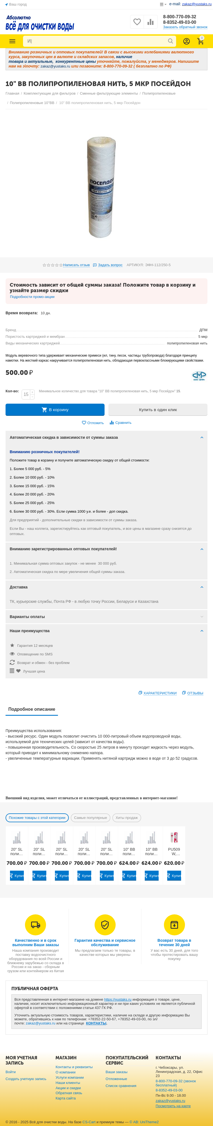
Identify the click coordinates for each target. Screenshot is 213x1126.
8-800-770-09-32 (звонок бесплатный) (176, 1083)
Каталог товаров (12, 41)
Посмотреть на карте (173, 1106)
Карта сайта (65, 1098)
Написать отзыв (76, 265)
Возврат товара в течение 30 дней (174, 942)
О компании (65, 1072)
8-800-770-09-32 (179, 16)
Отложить (93, 423)
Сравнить (120, 422)
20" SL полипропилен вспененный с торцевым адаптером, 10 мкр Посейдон (62, 852)
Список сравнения (121, 1086)
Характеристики (160, 693)
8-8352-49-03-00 (179, 22)
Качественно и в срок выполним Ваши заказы (35, 942)
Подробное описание (31, 709)
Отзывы (195, 693)
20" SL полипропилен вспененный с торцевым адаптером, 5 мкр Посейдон (39, 852)
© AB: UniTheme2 (144, 1122)
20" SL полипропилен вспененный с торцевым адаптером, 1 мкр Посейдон (17, 852)
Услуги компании (69, 1077)
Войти (11, 1072)
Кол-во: (12, 391)
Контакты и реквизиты (74, 1067)
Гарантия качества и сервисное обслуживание (105, 942)
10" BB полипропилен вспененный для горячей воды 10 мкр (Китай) (129, 852)
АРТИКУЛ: (135, 265)
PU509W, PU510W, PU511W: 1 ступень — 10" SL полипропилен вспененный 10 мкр (174, 852)
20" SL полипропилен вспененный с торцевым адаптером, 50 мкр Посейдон (106, 852)
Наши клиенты (67, 1083)
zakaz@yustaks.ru (40, 1023)
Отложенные (116, 1079)
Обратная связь (68, 1093)
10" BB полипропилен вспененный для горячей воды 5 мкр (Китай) (151, 852)
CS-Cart (88, 1122)
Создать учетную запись (26, 1079)
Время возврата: (22, 313)
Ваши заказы (117, 1072)
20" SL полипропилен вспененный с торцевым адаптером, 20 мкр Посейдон (84, 852)
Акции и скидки (68, 1088)
